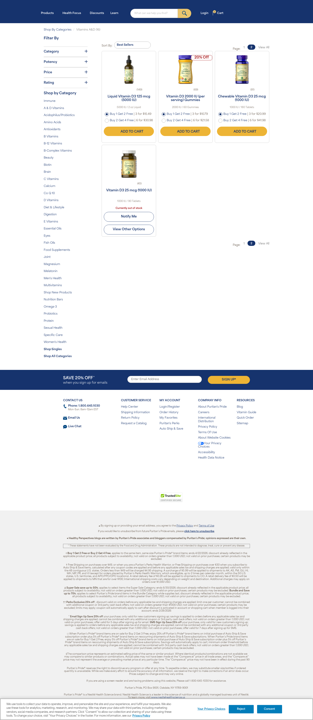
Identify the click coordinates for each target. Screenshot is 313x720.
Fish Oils (49, 242)
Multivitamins (53, 285)
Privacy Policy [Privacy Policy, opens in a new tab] (141, 716)
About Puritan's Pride (212, 406)
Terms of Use (206, 526)
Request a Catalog (134, 423)
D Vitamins (51, 200)
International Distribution (206, 419)
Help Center (129, 406)
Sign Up (229, 379)
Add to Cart (129, 131)
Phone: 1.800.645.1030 (84, 405)
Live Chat (74, 426)
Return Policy (130, 417)
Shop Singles (53, 349)
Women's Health (55, 342)
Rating (66, 82)
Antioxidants (52, 129)
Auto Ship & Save (171, 428)
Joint (47, 257)
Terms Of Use (207, 432)
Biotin (48, 165)
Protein (49, 321)
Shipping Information (135, 412)
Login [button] (206, 13)
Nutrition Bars (53, 299)
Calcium (49, 186)
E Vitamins (51, 221)
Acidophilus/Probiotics (59, 115)
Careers (203, 412)
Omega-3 (50, 306)
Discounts (97, 13)
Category (66, 51)
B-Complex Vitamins (58, 150)
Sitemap (242, 423)
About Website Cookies (214, 437)
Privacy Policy (207, 426)
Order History (168, 412)
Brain (47, 172)
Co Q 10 (49, 193)
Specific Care (53, 335)
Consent (269, 709)
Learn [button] (115, 13)
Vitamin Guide (246, 412)
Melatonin (50, 271)
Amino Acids (52, 122)
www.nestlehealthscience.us (168, 697)
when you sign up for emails (85, 380)
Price (66, 72)
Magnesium (52, 264)
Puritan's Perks (169, 423)
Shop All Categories (58, 356)
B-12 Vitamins (53, 143)
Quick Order (245, 417)
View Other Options (129, 229)
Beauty (48, 157)
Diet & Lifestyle (54, 207)
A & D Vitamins (54, 108)
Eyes (47, 235)
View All (263, 47)
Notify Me (129, 216)
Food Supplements (57, 250)
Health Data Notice (211, 457)
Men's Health (53, 278)
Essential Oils (52, 228)
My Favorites (168, 417)
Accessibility (206, 452)
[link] (140, 499)
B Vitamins (51, 136)
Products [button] (48, 13)
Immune (49, 101)
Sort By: (107, 45)
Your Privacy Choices (209, 445)
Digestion (50, 214)
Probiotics (50, 313)
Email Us (74, 417)
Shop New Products (58, 292)
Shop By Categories (57, 29)
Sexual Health (53, 328)
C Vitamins (51, 179)
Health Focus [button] (72, 13)
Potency (66, 62)
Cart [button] (218, 13)
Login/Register (169, 406)
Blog (240, 406)
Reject (241, 709)
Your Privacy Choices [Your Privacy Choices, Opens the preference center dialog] (211, 709)
